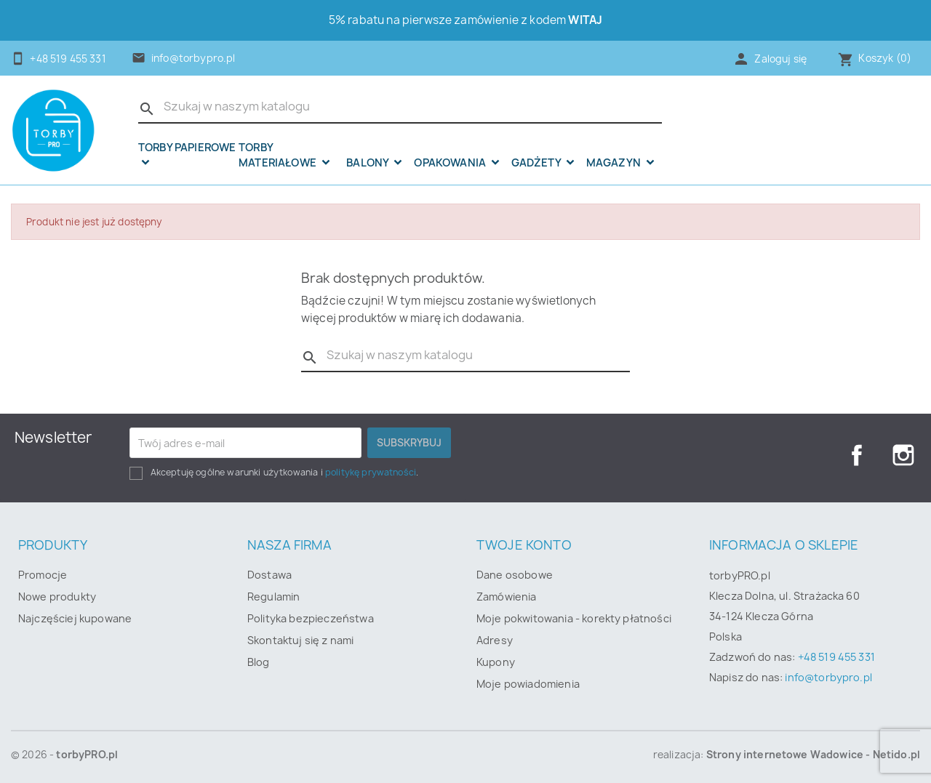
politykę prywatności (370, 472)
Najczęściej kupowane (75, 618)
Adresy (494, 640)
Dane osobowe (514, 575)
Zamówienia (506, 596)
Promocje (42, 575)
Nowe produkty (57, 596)
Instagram (903, 455)
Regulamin (273, 596)
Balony (368, 163)
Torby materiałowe (279, 155)
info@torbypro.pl (193, 58)
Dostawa (269, 575)
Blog (258, 662)
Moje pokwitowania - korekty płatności (573, 618)
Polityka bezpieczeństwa (310, 618)
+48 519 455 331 (836, 657)
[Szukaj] (400, 107)
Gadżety (537, 163)
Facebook (856, 455)
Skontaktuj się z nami (300, 640)
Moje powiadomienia (528, 684)
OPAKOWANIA (451, 163)
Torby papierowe (187, 148)
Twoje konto (524, 545)
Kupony (495, 662)
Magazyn (614, 163)
